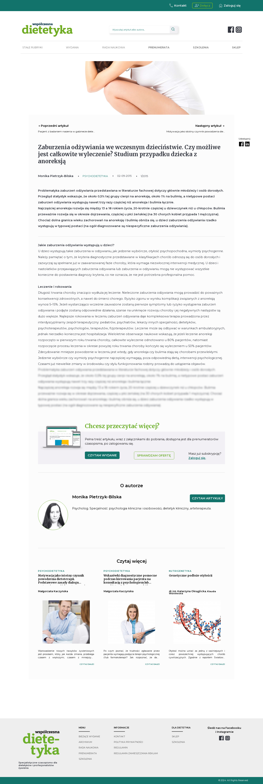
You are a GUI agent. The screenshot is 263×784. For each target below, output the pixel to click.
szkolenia (85, 759)
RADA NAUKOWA (113, 47)
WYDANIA (72, 47)
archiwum (85, 742)
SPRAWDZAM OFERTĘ (154, 455)
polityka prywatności (128, 742)
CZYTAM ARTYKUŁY (207, 498)
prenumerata (88, 753)
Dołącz (202, 5)
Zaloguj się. (197, 458)
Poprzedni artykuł (53, 126)
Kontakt (178, 5)
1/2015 (144, 176)
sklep (175, 736)
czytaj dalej (87, 664)
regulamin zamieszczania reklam (136, 753)
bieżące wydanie (89, 736)
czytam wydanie (102, 455)
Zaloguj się (229, 5)
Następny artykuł (210, 126)
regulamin (121, 747)
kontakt (119, 736)
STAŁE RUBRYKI (32, 47)
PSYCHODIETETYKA (95, 176)
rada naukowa (88, 747)
